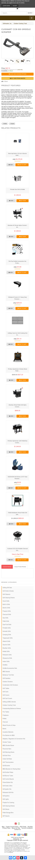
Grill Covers (6, 695)
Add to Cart (22, 164)
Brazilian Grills (7, 648)
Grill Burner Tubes (8, 775)
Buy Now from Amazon (17, 78)
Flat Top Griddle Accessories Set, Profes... (17, 262)
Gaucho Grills (6, 644)
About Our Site (16, 828)
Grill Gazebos (6, 678)
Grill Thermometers (8, 762)
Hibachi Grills (6, 641)
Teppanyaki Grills (8, 638)
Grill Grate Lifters (7, 785)
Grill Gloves (6, 809)
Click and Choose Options (17, 74)
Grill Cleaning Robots (9, 597)
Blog (3, 826)
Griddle (5, 123)
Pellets (4, 718)
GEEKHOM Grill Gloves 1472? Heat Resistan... (17, 477)
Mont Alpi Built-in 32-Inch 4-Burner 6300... (17, 154)
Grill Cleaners (6, 594)
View (11, 164)
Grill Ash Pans (7, 755)
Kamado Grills (7, 631)
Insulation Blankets (8, 732)
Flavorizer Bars (7, 749)
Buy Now (22, 200)
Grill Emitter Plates (8, 772)
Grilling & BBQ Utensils (9, 702)
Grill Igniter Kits (7, 789)
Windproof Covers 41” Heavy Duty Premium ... (17, 298)
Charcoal (5, 722)
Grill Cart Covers (7, 698)
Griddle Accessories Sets (10, 668)
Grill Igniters (6, 796)
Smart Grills (6, 601)
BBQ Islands (6, 671)
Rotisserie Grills (7, 655)
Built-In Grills (6, 604)
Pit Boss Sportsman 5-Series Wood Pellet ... (17, 370)
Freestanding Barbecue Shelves (12, 708)
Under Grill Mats (7, 759)
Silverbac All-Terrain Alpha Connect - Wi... (17, 226)
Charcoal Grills (7, 614)
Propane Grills (7, 611)
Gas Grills (5, 618)
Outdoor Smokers (8, 681)
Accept (15, 5)
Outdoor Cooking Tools (20, 23)
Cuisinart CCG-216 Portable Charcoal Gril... (17, 549)
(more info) (20, 69)
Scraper (12, 123)
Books (4, 728)
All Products (6, 816)
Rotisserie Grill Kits (8, 792)
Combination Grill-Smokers (10, 685)
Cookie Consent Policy (12, 826)
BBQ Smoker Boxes (8, 745)
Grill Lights (6, 799)
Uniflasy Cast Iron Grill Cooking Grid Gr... (17, 334)
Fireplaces (5, 715)
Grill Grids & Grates (8, 591)
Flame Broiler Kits (8, 782)
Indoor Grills (6, 661)
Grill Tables (6, 688)
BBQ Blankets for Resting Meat (11, 769)
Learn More (6, 5)
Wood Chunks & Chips (9, 725)
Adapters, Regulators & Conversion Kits (14, 738)
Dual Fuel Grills (7, 624)
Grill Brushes (6, 765)
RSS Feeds (23, 826)
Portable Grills (7, 628)
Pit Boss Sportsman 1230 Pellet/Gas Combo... (17, 441)
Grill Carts (5, 691)
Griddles (5, 665)
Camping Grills (7, 634)
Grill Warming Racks (8, 752)
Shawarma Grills (7, 658)
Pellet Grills (6, 621)
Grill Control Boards (8, 779)
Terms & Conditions (27, 828)
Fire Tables (6, 712)
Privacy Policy (6, 828)
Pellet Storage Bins (8, 812)
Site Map (30, 826)
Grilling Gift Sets (7, 587)
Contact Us (17, 829)
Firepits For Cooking (8, 802)
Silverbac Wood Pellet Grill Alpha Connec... (17, 405)
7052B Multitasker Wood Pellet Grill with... (17, 513)
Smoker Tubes (7, 742)
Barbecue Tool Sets (8, 675)
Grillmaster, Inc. (7, 23)
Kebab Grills (6, 651)
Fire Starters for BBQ (9, 735)
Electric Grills (6, 608)
